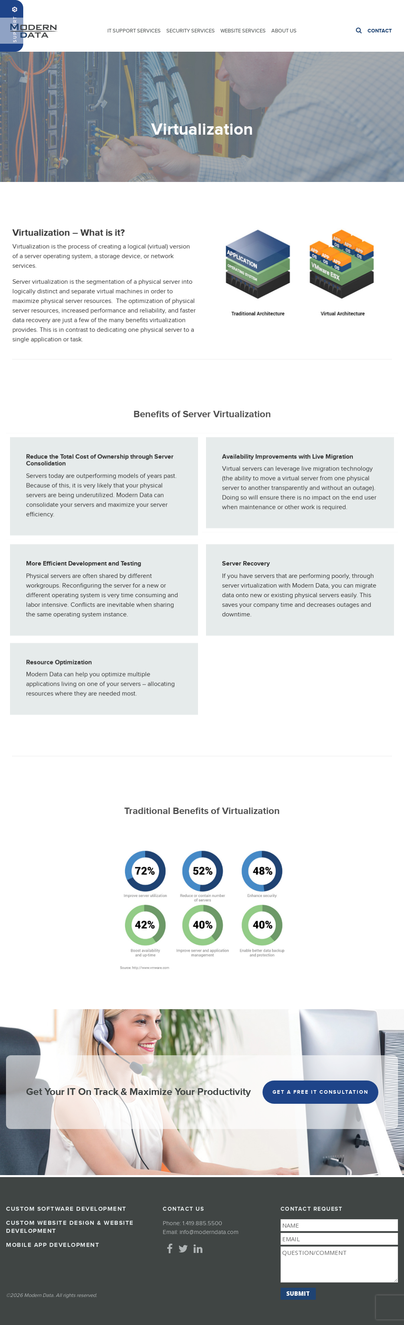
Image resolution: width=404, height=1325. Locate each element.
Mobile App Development (52, 1245)
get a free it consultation (320, 1092)
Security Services (190, 31)
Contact (380, 31)
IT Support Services (134, 31)
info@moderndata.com (209, 1232)
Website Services (243, 31)
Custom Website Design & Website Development (70, 1227)
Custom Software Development (66, 1209)
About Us (284, 31)
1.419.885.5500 (379, 8)
